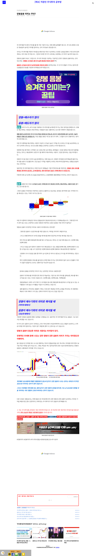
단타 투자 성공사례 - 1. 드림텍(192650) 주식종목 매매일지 (31, 518)
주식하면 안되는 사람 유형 (23, 514)
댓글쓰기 (18, 551)
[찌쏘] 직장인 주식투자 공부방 (48, 2)
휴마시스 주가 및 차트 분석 (23, 512)
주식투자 (18, 507)
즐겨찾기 (13, 551)
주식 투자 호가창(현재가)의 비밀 (25, 516)
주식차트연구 (24, 507)
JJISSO (57, 547)
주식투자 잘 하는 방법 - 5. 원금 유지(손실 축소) (28, 510)
